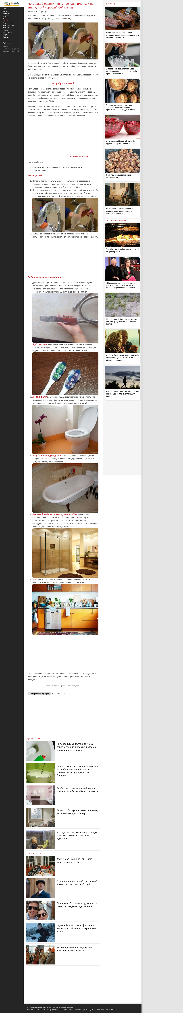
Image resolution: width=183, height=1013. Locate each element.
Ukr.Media (50, 101)
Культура (44, 12)
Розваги (5, 30)
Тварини (5, 37)
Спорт (5, 35)
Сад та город (7, 32)
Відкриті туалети (73, 686)
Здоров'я (6, 16)
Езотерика (6, 13)
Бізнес (5, 11)
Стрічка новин (58, 694)
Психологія (6, 27)
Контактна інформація (11, 49)
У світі (5, 39)
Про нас (6, 46)
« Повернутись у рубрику (39, 694)
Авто (4, 9)
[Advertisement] (63, 136)
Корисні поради (59, 686)
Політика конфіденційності (13, 51)
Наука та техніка (8, 25)
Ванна (48, 686)
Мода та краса (8, 23)
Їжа (4, 18)
